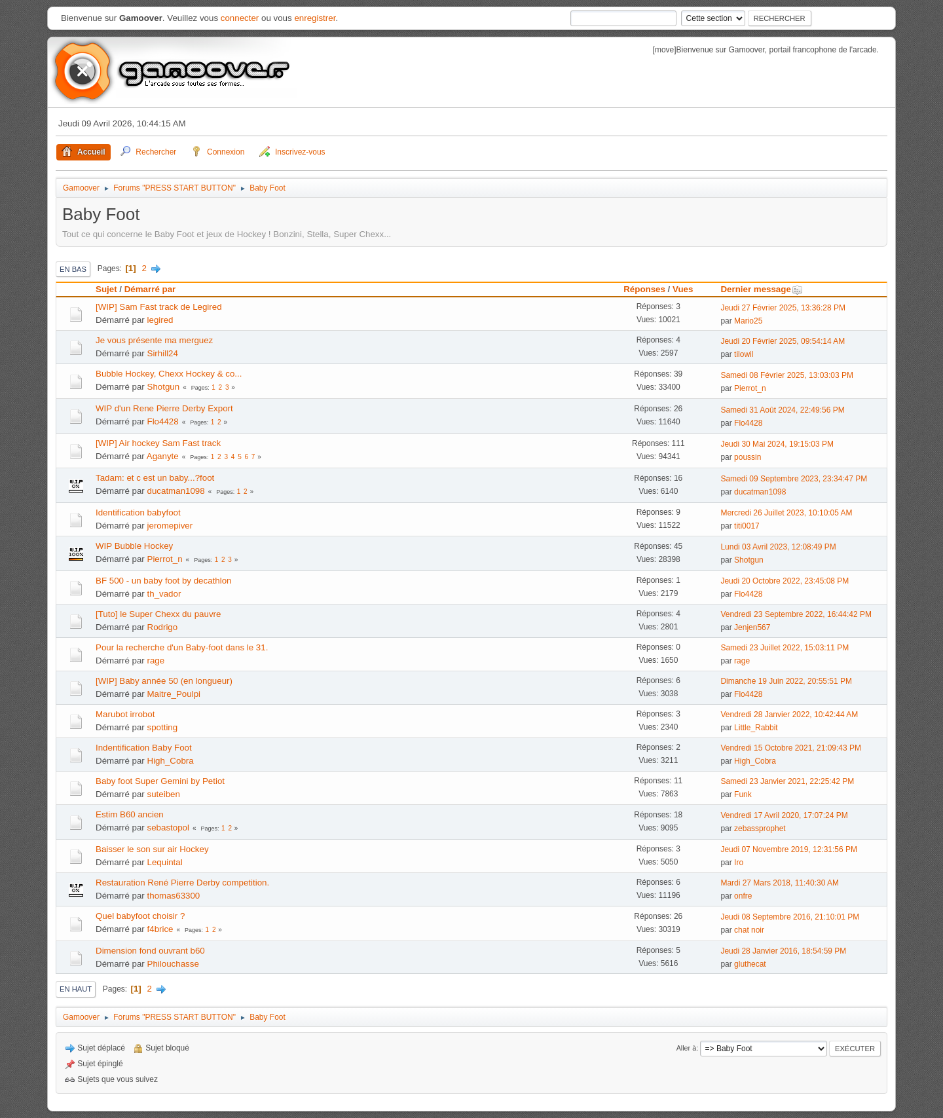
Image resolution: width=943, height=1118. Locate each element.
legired (160, 320)
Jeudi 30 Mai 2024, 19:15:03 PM (777, 444)
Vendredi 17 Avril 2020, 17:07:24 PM (783, 815)
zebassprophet (760, 828)
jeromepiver (170, 526)
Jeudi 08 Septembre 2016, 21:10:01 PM (789, 917)
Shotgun (163, 387)
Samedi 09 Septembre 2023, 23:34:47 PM (793, 478)
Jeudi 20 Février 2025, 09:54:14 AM (782, 341)
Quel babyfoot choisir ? (140, 916)
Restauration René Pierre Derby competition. (182, 882)
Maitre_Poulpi (174, 694)
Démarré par (150, 289)
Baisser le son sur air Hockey (152, 849)
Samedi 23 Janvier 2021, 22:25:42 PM (787, 781)
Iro (738, 862)
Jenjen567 (752, 627)
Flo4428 (163, 421)
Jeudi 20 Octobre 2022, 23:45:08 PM (784, 581)
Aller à (686, 1048)
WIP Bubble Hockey (134, 546)
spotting (162, 727)
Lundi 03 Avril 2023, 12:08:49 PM (778, 546)
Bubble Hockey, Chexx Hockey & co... (169, 374)
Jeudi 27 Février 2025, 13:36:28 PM (782, 307)
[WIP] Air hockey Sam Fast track (158, 443)
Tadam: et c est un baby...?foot (155, 478)
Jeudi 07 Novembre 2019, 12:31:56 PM (788, 849)
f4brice (160, 929)
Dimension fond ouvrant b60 (150, 951)
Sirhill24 (162, 353)
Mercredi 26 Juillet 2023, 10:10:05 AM (786, 512)
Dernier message (761, 289)
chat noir (749, 930)
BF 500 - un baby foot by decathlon (163, 581)
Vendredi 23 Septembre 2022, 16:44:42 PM (796, 614)
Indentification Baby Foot (144, 748)
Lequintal (165, 862)
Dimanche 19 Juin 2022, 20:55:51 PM (786, 681)
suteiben (163, 794)
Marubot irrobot (125, 714)
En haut (76, 989)
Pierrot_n (750, 388)
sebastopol (168, 827)
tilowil (743, 354)
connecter (240, 18)
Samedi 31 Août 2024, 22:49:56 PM (782, 410)
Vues (683, 289)
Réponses (644, 289)
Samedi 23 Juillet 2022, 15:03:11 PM (784, 647)
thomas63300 (173, 896)
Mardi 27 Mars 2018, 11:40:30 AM (779, 882)
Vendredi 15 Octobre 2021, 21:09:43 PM (790, 748)
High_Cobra (170, 761)
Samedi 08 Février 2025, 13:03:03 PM (786, 375)
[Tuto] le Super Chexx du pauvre (158, 614)
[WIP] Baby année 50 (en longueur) (164, 681)
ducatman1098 (176, 491)
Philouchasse (173, 964)
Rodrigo (162, 627)
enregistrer (314, 18)
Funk (743, 794)
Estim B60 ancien (130, 814)
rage (156, 660)
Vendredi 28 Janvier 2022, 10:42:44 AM (789, 714)
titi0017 (747, 526)
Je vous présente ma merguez (154, 340)
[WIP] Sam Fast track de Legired (159, 307)
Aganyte (163, 456)
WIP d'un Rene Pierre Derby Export (164, 408)
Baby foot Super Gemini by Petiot (160, 781)
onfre (743, 896)
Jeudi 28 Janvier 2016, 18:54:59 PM (783, 951)
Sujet (106, 289)
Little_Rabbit (756, 727)
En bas (73, 269)
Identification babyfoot (138, 512)
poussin (747, 457)
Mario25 (748, 321)
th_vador (164, 594)
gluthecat (750, 964)
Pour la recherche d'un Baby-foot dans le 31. (182, 647)
